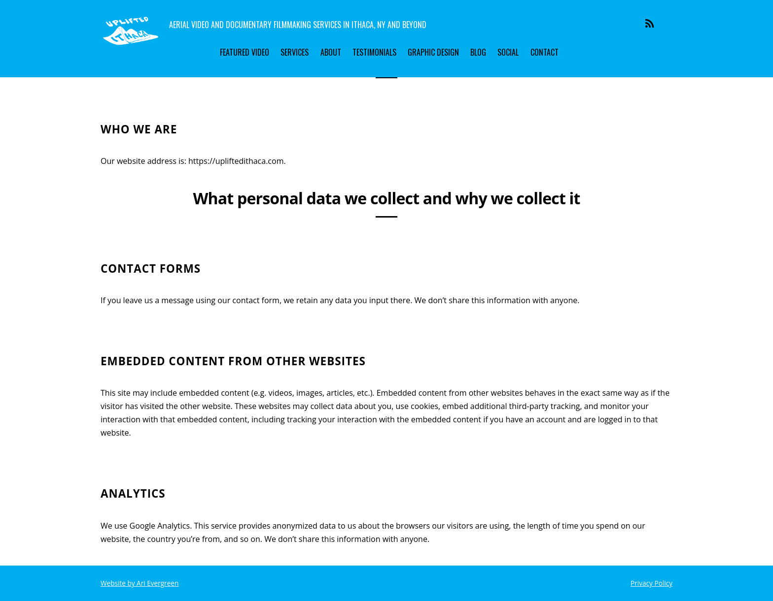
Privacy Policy (651, 583)
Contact (544, 52)
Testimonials (374, 52)
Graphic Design (433, 52)
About (330, 52)
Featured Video (244, 52)
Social (508, 52)
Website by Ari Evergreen (139, 583)
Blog (478, 52)
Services (295, 52)
